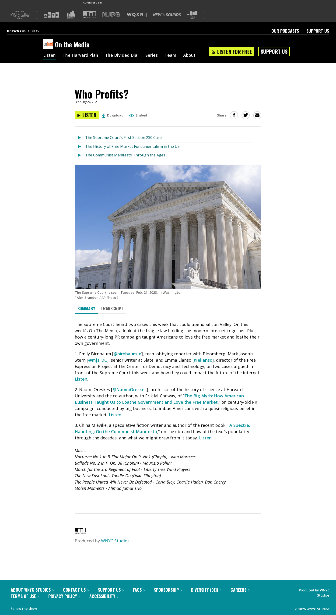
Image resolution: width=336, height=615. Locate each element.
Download (112, 115)
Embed (138, 115)
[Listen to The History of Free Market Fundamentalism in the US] (81, 146)
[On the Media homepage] (49, 44)
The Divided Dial (122, 55)
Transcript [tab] (112, 308)
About (189, 55)
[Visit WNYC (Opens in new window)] (51, 15)
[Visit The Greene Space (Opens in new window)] (192, 15)
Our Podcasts (285, 31)
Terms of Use (25, 596)
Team (170, 55)
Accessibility (103, 596)
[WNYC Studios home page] (28, 31)
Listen (49, 55)
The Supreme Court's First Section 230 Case (123, 137)
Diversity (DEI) (206, 590)
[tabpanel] (168, 409)
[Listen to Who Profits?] (87, 115)
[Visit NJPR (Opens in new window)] (111, 14)
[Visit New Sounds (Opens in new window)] (167, 14)
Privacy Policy (64, 596)
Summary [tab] (86, 308)
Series (151, 55)
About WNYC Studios (32, 590)
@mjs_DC (97, 360)
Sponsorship (168, 590)
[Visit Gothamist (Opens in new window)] (71, 15)
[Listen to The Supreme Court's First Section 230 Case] (81, 138)
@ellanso (203, 360)
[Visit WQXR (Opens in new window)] (137, 15)
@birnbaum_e (127, 354)
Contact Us (76, 590)
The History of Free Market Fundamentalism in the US (132, 146)
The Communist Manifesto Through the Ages (125, 155)
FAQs (139, 590)
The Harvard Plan (80, 55)
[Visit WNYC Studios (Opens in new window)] (89, 14)
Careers (240, 590)
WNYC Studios (115, 541)
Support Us (317, 31)
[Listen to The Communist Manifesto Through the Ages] (81, 155)
